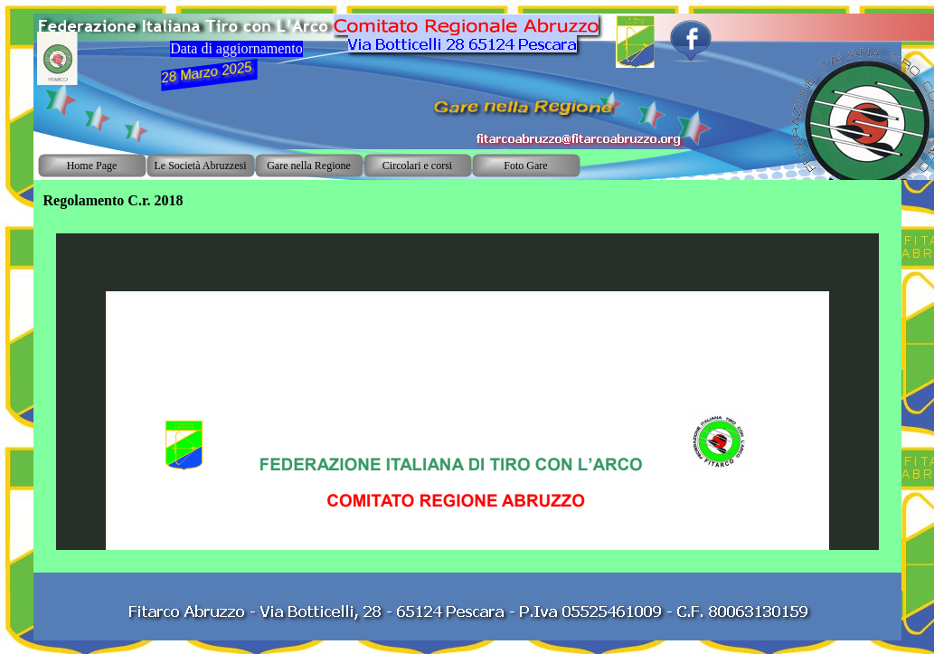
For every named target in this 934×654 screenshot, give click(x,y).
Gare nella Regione (309, 165)
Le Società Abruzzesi (201, 165)
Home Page (92, 165)
